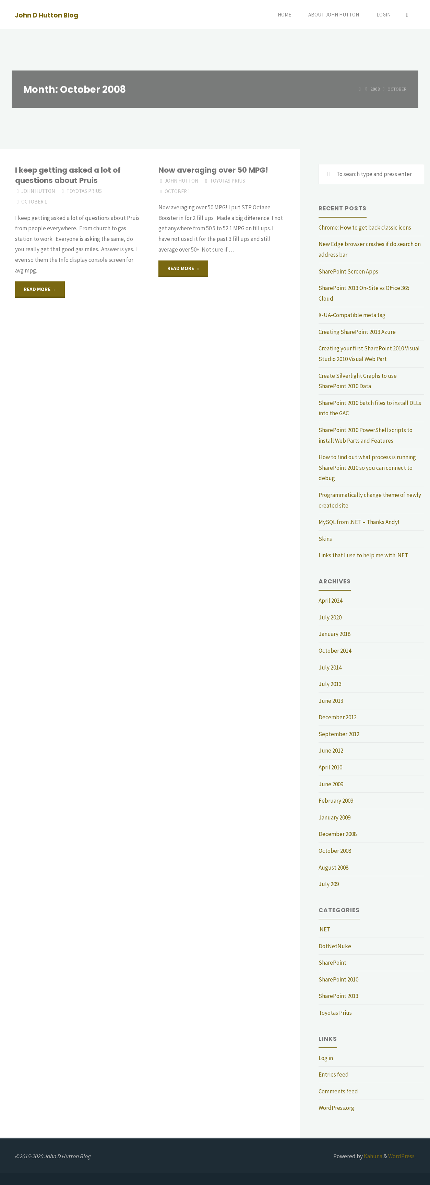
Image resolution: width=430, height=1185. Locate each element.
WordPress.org (336, 1108)
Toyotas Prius (84, 191)
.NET (324, 929)
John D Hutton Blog (46, 15)
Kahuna (372, 1156)
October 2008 (335, 851)
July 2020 (330, 617)
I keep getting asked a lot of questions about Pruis (68, 175)
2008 (375, 89)
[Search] (407, 14)
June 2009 (331, 784)
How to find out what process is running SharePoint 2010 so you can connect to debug (367, 467)
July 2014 (330, 667)
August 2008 (333, 867)
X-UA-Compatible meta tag (352, 315)
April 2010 (330, 767)
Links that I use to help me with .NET (363, 555)
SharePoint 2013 (338, 996)
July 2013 (330, 684)
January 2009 (334, 817)
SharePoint (332, 962)
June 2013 (331, 701)
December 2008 (338, 834)
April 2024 (330, 600)
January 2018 (334, 634)
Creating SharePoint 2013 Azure (357, 332)
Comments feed (338, 1091)
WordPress (401, 1156)
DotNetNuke (335, 946)
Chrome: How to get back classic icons (365, 227)
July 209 (329, 884)
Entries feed (334, 1074)
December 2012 (338, 717)
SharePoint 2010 (338, 979)
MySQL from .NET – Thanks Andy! (359, 522)
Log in (326, 1058)
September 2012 (339, 734)
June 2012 (331, 750)
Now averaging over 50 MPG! (213, 170)
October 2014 (335, 650)
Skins (325, 539)
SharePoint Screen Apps (348, 271)
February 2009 (336, 800)
